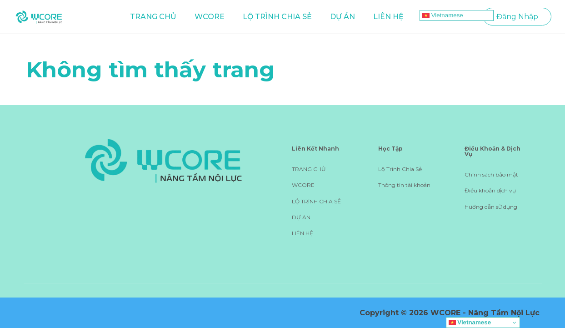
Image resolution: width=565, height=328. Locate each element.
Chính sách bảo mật (491, 174)
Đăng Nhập (517, 16)
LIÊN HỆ (388, 16)
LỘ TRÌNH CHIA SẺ (277, 16)
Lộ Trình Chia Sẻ (400, 169)
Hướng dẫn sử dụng (491, 206)
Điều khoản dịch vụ (490, 190)
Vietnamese (442, 15)
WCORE (210, 16)
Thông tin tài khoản (404, 185)
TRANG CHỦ (153, 16)
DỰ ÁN (342, 16)
